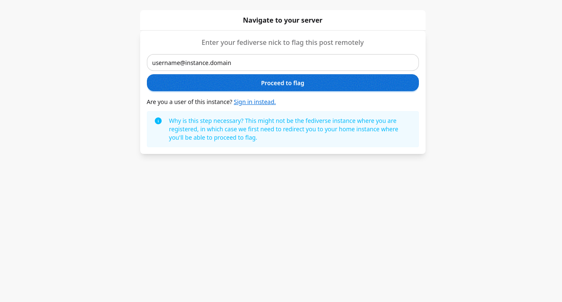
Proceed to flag (282, 83)
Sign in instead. (255, 102)
